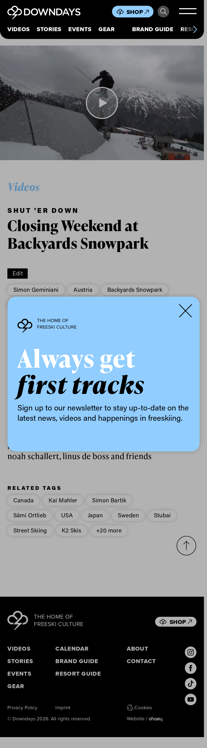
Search (163, 11)
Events (79, 29)
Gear (106, 29)
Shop (138, 12)
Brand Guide (152, 29)
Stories (49, 29)
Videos (18, 29)
